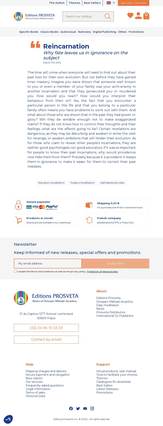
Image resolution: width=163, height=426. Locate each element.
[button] (8, 419)
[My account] (138, 16)
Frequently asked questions (45, 387)
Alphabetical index (113, 183)
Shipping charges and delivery (46, 373)
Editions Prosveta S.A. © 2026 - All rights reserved (81, 421)
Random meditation (51, 183)
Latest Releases (107, 391)
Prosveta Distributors (110, 314)
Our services (34, 384)
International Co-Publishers (114, 318)
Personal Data (35, 398)
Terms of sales (35, 394)
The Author (53, 3)
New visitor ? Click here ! (133, 3)
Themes (72, 3)
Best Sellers (91, 3)
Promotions (104, 394)
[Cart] (146, 16)
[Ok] (108, 16)
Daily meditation (107, 307)
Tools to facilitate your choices (116, 377)
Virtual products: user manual (116, 373)
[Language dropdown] (111, 3)
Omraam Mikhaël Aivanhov (114, 303)
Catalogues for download (113, 384)
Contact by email (46, 341)
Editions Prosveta (108, 300)
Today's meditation (83, 183)
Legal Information (38, 391)
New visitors (34, 380)
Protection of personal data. (102, 273)
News (100, 310)
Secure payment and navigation (48, 377)
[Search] (88, 16)
